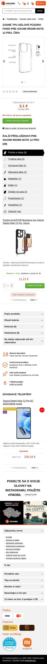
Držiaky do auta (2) (15, 192)
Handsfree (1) (12, 205)
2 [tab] (25, 82)
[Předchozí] (4, 61)
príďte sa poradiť (16, 384)
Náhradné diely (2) (15, 172)
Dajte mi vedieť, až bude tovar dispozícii (19, 128)
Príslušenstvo (12, 19)
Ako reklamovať (12, 552)
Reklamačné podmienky (15, 546)
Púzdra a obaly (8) (15, 153)
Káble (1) (10, 185)
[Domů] (3, 19)
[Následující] (43, 61)
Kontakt (9, 537)
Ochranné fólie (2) (14, 166)
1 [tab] (22, 82)
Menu (40, 3)
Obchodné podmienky (14, 543)
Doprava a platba (12, 540)
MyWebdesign (30, 661)
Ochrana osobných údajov (16, 558)
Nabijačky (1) (12, 179)
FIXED (40, 19)
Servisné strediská (13, 549)
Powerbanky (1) (13, 198)
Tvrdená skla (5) (13, 159)
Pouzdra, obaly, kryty (28, 19)
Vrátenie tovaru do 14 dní (16, 555)
